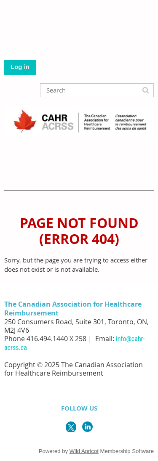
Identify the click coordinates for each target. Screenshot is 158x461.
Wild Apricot (84, 451)
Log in (20, 66)
